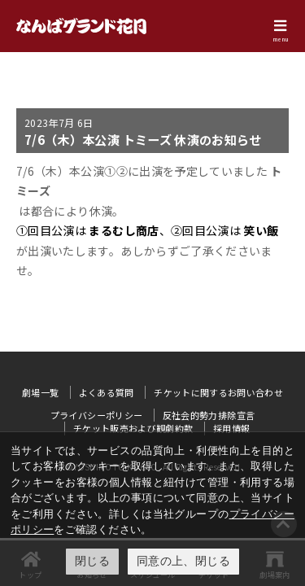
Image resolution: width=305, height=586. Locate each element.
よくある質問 (106, 392)
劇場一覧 (40, 392)
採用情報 (231, 428)
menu (280, 39)
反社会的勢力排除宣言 (209, 415)
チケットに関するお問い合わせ (218, 392)
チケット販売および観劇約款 (133, 428)
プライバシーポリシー (96, 415)
